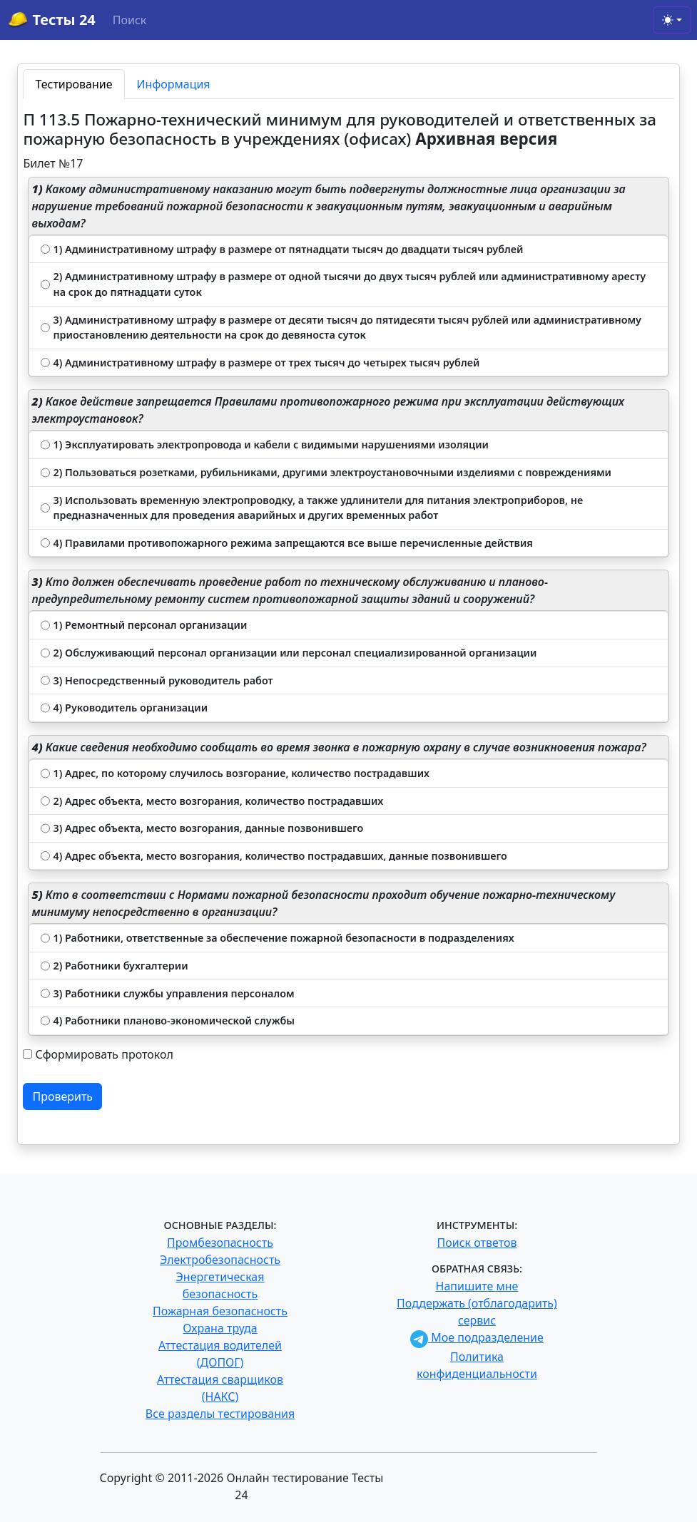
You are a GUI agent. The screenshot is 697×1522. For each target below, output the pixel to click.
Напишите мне (477, 1286)
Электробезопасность (220, 1260)
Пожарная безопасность (220, 1311)
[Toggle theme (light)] (672, 20)
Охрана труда (220, 1328)
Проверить (62, 1096)
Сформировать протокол (104, 1054)
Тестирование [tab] (73, 84)
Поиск (130, 20)
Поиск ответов (477, 1242)
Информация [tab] (173, 84)
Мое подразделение (477, 1337)
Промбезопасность (220, 1242)
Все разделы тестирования (220, 1413)
